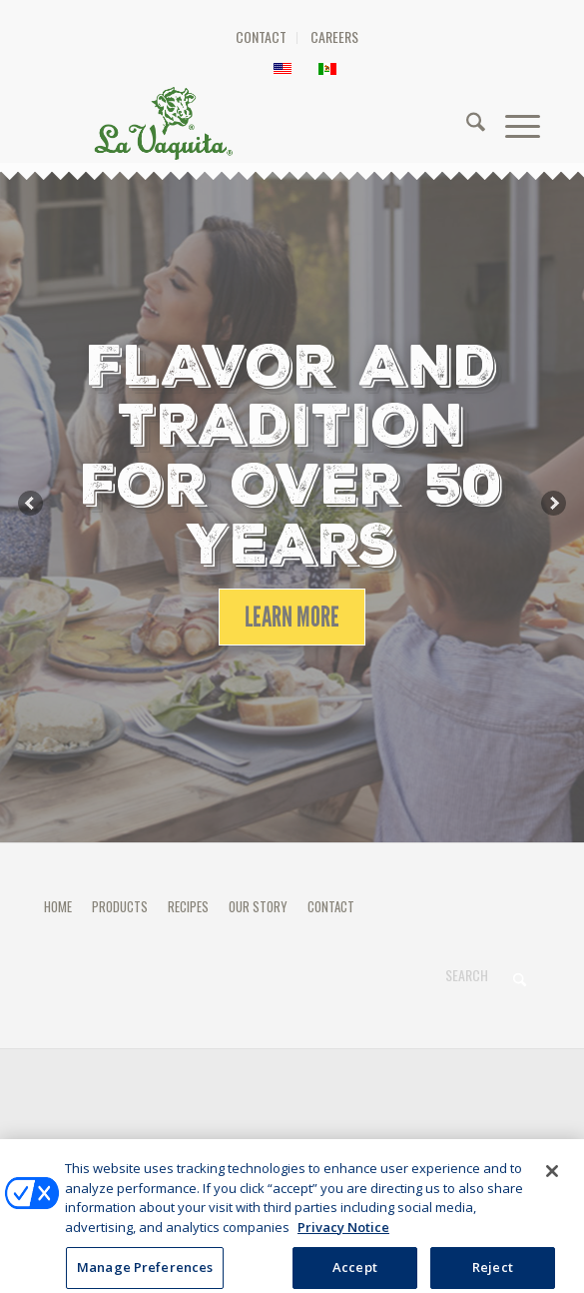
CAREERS (334, 36)
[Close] (552, 1180)
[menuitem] (261, 38)
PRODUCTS (120, 906)
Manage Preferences (292, 1145)
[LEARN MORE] (292, 617)
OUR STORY (258, 906)
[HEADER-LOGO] (287, 123)
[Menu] (512, 123)
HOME (58, 906)
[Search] (465, 123)
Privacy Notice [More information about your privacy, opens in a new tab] (343, 1236)
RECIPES (188, 906)
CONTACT (261, 36)
